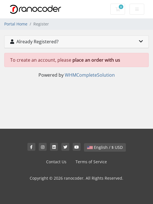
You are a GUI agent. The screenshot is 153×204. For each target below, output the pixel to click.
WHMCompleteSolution (90, 75)
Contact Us (56, 161)
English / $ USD (105, 147)
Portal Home (15, 24)
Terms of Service (91, 161)
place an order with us (96, 60)
